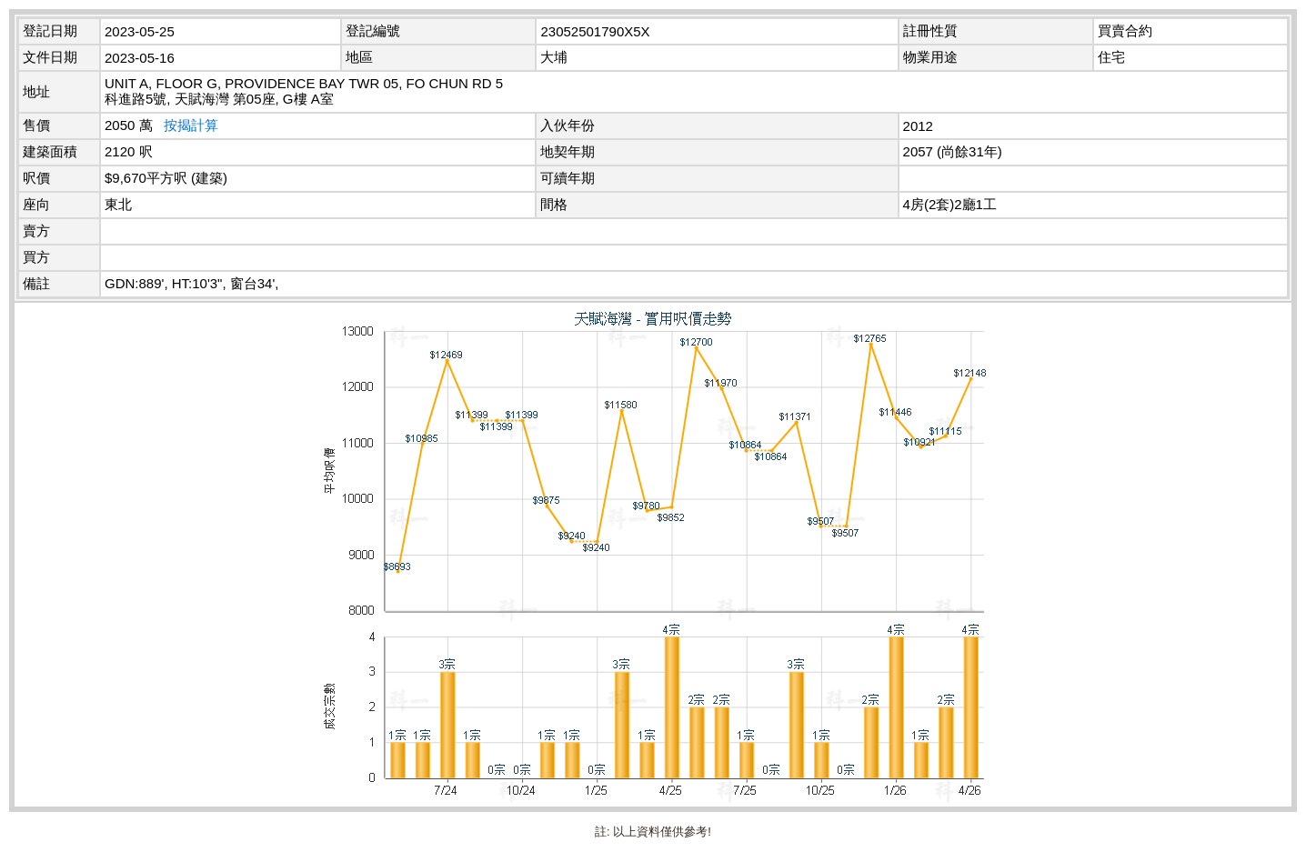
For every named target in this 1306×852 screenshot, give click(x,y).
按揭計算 (191, 125)
